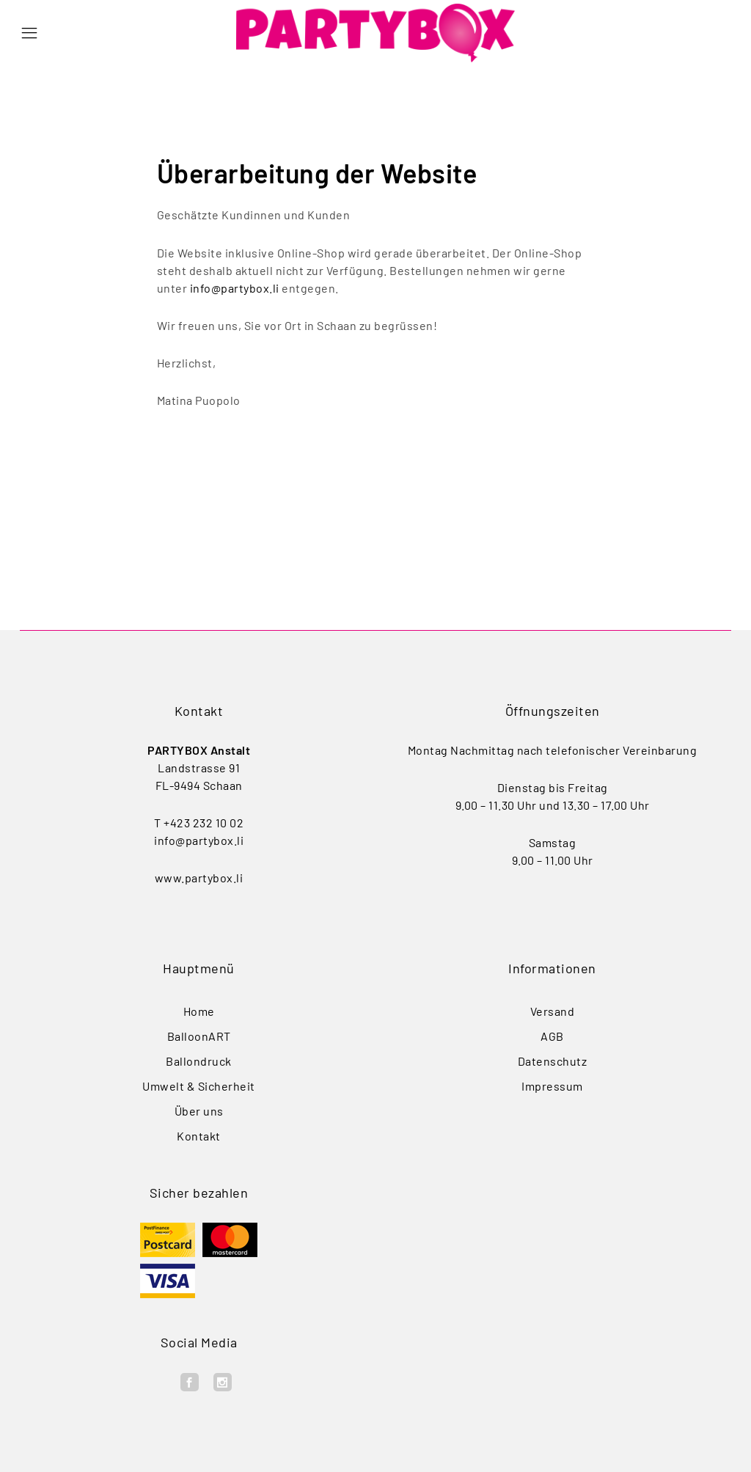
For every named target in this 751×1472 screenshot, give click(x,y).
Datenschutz (552, 1061)
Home (199, 1011)
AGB (552, 1036)
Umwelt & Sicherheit (198, 1086)
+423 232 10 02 (203, 823)
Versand (552, 1011)
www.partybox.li (199, 878)
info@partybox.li (234, 288)
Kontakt (199, 1136)
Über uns (199, 1111)
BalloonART (199, 1036)
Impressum (552, 1086)
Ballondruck (199, 1061)
